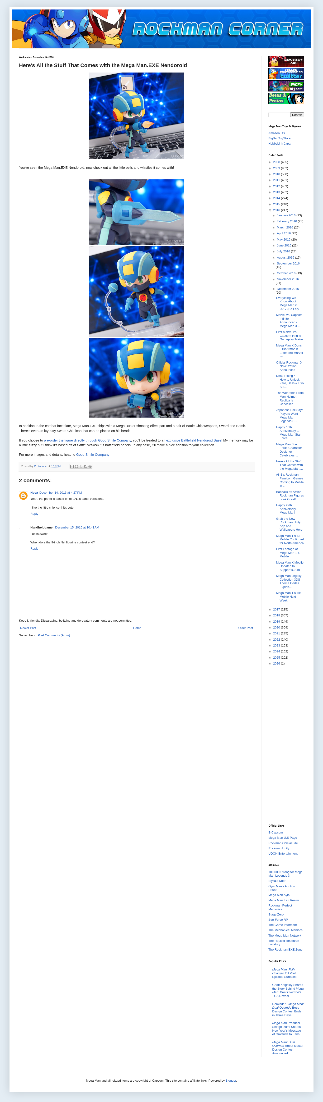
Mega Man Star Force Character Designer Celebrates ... (289, 449)
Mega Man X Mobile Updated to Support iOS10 (290, 566)
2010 (277, 174)
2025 (277, 657)
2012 (277, 186)
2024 (277, 651)
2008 (277, 162)
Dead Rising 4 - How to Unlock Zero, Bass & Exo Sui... (290, 381)
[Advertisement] (287, 744)
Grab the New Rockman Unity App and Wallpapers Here (289, 524)
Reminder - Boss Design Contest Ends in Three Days (288, 1009)
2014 (277, 198)
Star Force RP (278, 919)
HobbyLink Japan (280, 143)
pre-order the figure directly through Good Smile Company (87, 440)
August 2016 (286, 257)
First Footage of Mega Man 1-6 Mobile (287, 552)
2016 (277, 210)
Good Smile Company (92, 454)
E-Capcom (275, 832)
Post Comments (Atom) (54, 635)
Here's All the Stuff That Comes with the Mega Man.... (289, 465)
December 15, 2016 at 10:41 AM (77, 527)
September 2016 (288, 263)
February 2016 (287, 221)
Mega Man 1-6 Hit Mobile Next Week (288, 596)
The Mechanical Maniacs (285, 930)
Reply (34, 513)
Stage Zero (276, 914)
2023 (277, 645)
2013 (277, 192)
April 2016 (284, 233)
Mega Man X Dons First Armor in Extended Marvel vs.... (289, 351)
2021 (277, 633)
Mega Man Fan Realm (283, 900)
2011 (277, 180)
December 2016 (288, 289)
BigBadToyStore (279, 138)
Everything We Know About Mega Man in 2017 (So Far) (287, 303)
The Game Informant (282, 925)
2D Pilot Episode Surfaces (284, 973)
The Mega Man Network (284, 935)
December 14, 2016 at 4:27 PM (60, 492)
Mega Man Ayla (279, 895)
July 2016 (284, 251)
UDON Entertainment (283, 853)
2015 (277, 204)
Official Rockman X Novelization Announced (289, 366)
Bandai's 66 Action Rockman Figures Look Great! (290, 495)
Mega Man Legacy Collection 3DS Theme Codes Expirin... (288, 581)
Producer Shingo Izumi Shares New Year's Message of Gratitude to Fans (286, 1028)
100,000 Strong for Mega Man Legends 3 (285, 874)
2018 (277, 615)
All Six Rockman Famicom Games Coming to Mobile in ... (290, 480)
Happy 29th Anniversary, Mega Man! (286, 508)
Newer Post (28, 628)
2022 (277, 639)
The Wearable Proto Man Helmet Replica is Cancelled (290, 398)
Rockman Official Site (283, 843)
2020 (277, 627)
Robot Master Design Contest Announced (288, 1047)
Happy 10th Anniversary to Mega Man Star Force (288, 432)
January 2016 (286, 215)
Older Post (245, 628)
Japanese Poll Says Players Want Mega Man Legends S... (289, 415)
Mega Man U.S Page (282, 837)
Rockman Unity (278, 848)
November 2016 (288, 279)
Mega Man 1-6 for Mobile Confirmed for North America (290, 539)
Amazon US (276, 133)
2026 (277, 663)
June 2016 (284, 245)
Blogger (231, 1080)
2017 (277, 609)
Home (137, 628)
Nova (34, 492)
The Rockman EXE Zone (285, 949)
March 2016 (285, 227)
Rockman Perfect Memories (280, 907)
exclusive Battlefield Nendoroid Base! (194, 440)
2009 (277, 168)
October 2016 (286, 273)
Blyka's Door (277, 881)
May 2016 (284, 239)
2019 (277, 621)
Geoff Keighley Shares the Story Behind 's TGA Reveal (288, 990)
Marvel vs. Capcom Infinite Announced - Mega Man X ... (289, 320)
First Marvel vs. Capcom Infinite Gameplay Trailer (289, 335)
